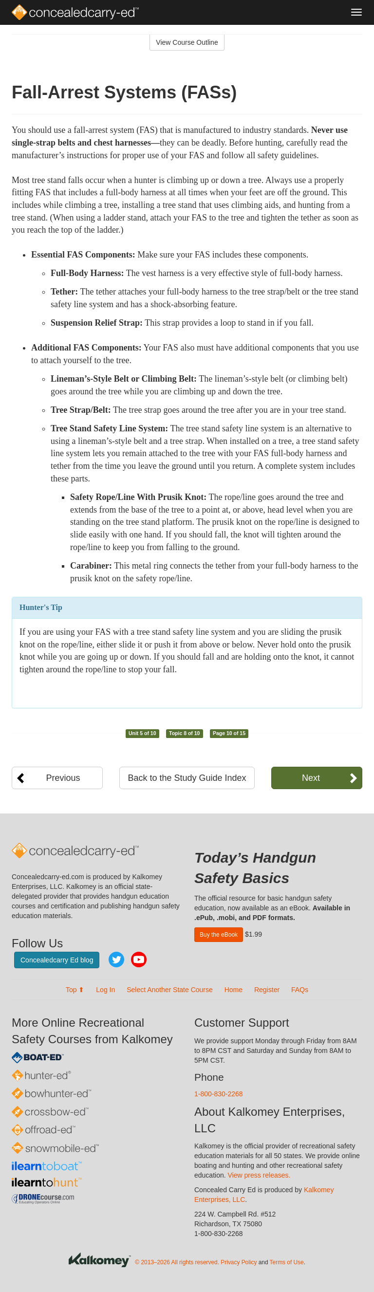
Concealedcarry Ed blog (56, 960)
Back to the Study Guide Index (187, 778)
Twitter (116, 959)
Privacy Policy (239, 1262)
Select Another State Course (170, 990)
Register (267, 990)
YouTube (139, 959)
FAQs (299, 990)
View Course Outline (187, 42)
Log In (105, 990)
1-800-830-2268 (218, 1094)
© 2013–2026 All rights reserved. (177, 1262)
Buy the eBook (219, 934)
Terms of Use (287, 1262)
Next (311, 778)
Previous (63, 778)
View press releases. (259, 1175)
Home (233, 990)
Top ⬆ (75, 990)
